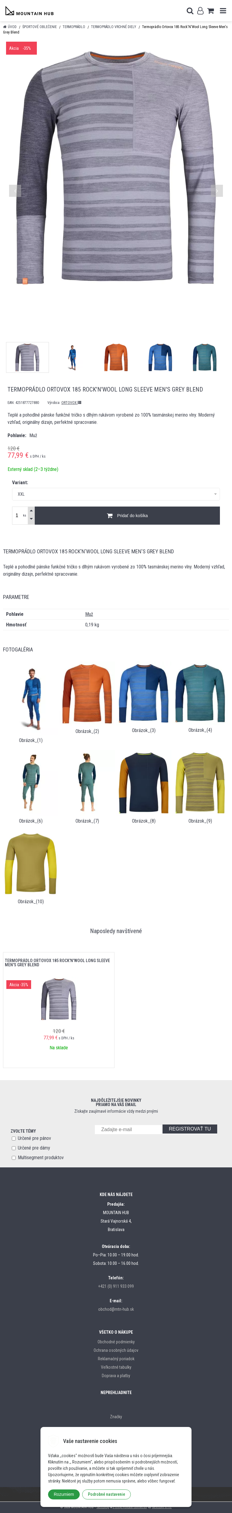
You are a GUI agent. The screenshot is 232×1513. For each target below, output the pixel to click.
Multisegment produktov (41, 1157)
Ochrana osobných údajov (116, 1350)
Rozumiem (64, 1494)
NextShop (103, 1507)
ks (24, 515)
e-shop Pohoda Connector (130, 1507)
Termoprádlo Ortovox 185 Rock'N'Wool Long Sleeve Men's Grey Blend (57, 962)
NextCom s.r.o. (162, 1507)
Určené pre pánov (34, 1138)
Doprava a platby (116, 1375)
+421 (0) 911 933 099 (116, 1286)
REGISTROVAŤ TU (190, 1128)
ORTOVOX (71, 403)
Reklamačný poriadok (116, 1358)
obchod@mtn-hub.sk (116, 1309)
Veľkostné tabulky (116, 1367)
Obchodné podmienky (116, 1341)
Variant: (20, 482)
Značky (116, 1416)
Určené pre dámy (34, 1148)
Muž (89, 614)
